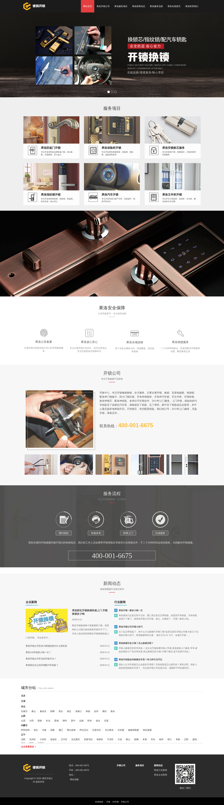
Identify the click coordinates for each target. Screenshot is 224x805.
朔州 (65, 720)
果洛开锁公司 (103, 6)
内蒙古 (24, 725)
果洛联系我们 (191, 6)
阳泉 (40, 720)
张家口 (78, 711)
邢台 (61, 711)
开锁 (108, 802)
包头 (36, 730)
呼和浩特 (25, 730)
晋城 (56, 720)
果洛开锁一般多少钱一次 (131, 616)
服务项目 (139, 765)
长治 (48, 720)
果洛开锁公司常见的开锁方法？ (41, 664)
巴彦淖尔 (96, 730)
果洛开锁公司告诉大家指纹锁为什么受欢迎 (46, 651)
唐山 (33, 711)
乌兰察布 (109, 730)
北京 (23, 695)
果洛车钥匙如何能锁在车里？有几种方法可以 (140, 665)
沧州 (96, 711)
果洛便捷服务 (180, 359)
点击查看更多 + (28, 746)
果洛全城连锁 (134, 359)
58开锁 (115, 802)
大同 (31, 720)
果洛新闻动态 (138, 6)
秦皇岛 (43, 711)
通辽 (61, 730)
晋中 (73, 720)
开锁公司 (121, 765)
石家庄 (24, 711)
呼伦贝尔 (84, 730)
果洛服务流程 (156, 6)
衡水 (113, 711)
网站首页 (87, 6)
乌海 (44, 730)
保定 (69, 711)
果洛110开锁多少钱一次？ (38, 658)
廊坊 (104, 711)
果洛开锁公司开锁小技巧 (131, 632)
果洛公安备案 (43, 359)
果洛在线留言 (174, 6)
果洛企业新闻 (160, 774)
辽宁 (23, 734)
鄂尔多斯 (71, 730)
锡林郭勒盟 (133, 730)
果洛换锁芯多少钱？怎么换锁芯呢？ (136, 649)
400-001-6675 (112, 573)
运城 (81, 720)
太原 (23, 720)
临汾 (98, 720)
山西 (23, 716)
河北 (23, 706)
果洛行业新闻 (160, 770)
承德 (88, 711)
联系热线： (126, 431)
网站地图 (74, 779)
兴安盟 (121, 730)
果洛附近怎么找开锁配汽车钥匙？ (42, 671)
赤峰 (52, 730)
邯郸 (52, 711)
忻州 (89, 720)
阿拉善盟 (147, 730)
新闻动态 (158, 765)
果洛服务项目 (120, 6)
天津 (23, 701)
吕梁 (106, 720)
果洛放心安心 (89, 359)
